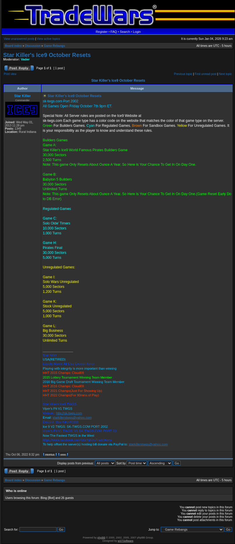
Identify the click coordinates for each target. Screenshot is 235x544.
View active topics (48, 38)
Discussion (32, 45)
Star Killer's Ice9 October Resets (47, 55)
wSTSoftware (125, 540)
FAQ (114, 31)
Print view (10, 74)
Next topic (225, 74)
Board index (13, 45)
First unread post (206, 74)
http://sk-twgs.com (69, 413)
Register (102, 31)
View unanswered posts (19, 38)
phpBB (101, 537)
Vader (25, 59)
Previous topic (183, 74)
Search (125, 31)
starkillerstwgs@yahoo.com (72, 417)
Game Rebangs (54, 45)
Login (137, 31)
